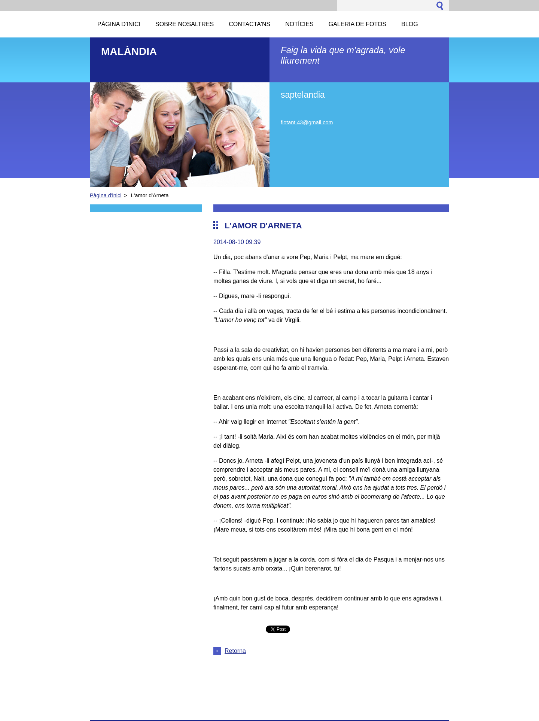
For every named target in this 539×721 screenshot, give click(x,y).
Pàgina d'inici (105, 195)
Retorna (235, 651)
